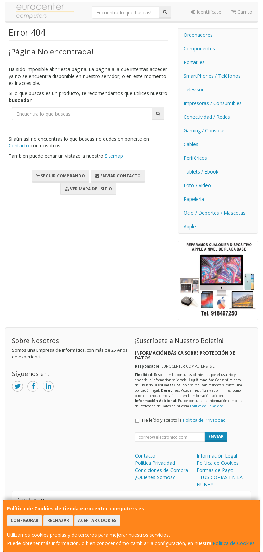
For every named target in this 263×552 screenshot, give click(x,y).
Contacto (19, 145)
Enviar (216, 436)
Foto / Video (197, 185)
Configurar (24, 520)
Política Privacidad (155, 463)
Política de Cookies (234, 543)
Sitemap (114, 156)
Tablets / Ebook (201, 171)
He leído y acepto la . (184, 420)
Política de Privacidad (206, 405)
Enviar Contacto (118, 176)
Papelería (194, 199)
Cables (191, 144)
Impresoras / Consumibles (213, 103)
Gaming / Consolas (205, 130)
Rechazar (58, 520)
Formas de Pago (215, 470)
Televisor (194, 89)
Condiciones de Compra (161, 470)
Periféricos (195, 158)
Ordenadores (198, 34)
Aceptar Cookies (97, 520)
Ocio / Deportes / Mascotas (215, 212)
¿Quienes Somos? (155, 477)
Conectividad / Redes (207, 117)
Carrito (241, 12)
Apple (190, 226)
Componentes (199, 48)
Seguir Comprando (60, 176)
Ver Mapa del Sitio (88, 189)
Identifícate (206, 12)
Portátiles (194, 62)
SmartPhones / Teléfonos (212, 76)
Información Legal (217, 455)
